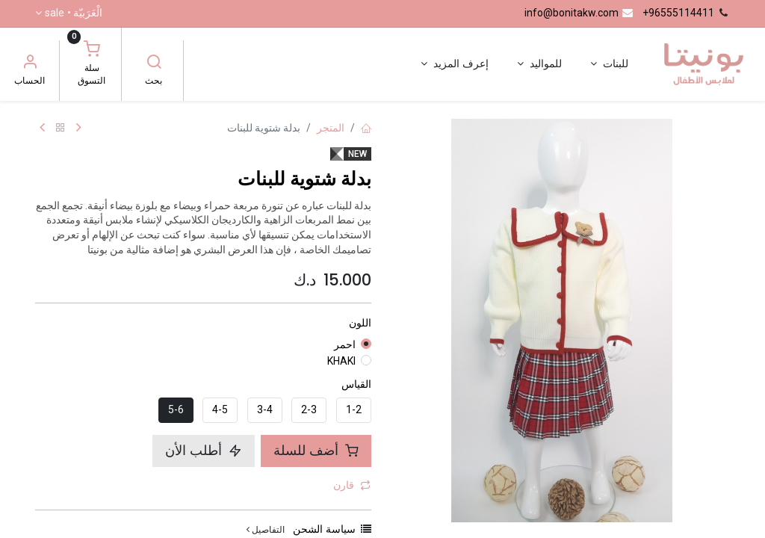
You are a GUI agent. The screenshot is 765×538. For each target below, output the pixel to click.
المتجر (330, 128)
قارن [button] (352, 484)
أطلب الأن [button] (203, 451)
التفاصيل (266, 529)
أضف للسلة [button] (316, 451)
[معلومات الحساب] (30, 63)
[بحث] (154, 63)
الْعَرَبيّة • (73, 13)
